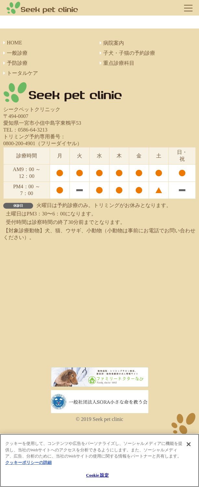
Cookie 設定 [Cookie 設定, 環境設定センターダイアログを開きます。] (97, 475)
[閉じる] (188, 444)
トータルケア (20, 73)
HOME (12, 42)
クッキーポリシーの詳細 (28, 462)
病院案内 (112, 43)
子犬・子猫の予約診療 (127, 53)
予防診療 (15, 63)
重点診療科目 (117, 63)
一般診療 (15, 53)
